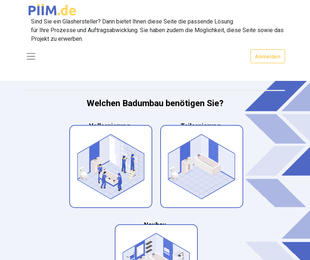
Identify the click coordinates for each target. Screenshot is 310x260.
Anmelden (267, 56)
